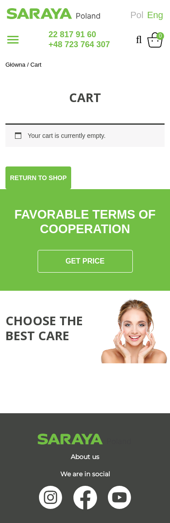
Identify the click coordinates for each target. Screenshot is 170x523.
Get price (84, 261)
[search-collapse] (139, 39)
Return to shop (38, 177)
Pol (137, 15)
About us (85, 457)
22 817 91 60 (72, 34)
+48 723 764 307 (79, 44)
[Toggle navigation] (13, 39)
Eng (155, 15)
